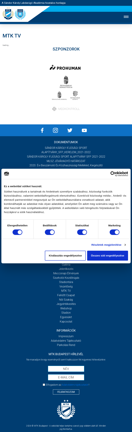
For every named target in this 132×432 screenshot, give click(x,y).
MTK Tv (66, 290)
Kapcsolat (66, 321)
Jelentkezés (66, 268)
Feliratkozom (66, 392)
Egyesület (66, 317)
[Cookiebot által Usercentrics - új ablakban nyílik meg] (113, 173)
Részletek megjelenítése (106, 244)
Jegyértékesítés (66, 304)
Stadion (66, 312)
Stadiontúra (66, 282)
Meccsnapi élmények (66, 273)
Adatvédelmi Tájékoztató (66, 340)
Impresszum (66, 336)
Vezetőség (66, 286)
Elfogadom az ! (67, 384)
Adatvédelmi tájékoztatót (75, 384)
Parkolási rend (66, 345)
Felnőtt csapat (66, 295)
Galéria (66, 264)
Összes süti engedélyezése (107, 255)
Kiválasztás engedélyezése (65, 255)
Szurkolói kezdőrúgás (66, 277)
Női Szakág (66, 299)
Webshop (66, 308)
